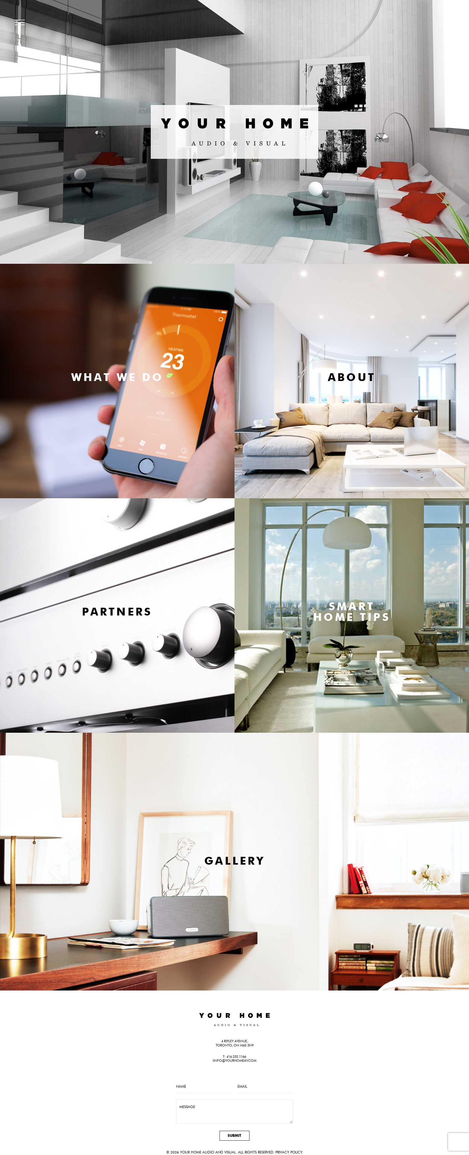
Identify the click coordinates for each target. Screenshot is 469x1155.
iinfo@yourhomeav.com (234, 1060)
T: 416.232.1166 (234, 1057)
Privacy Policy (288, 1152)
